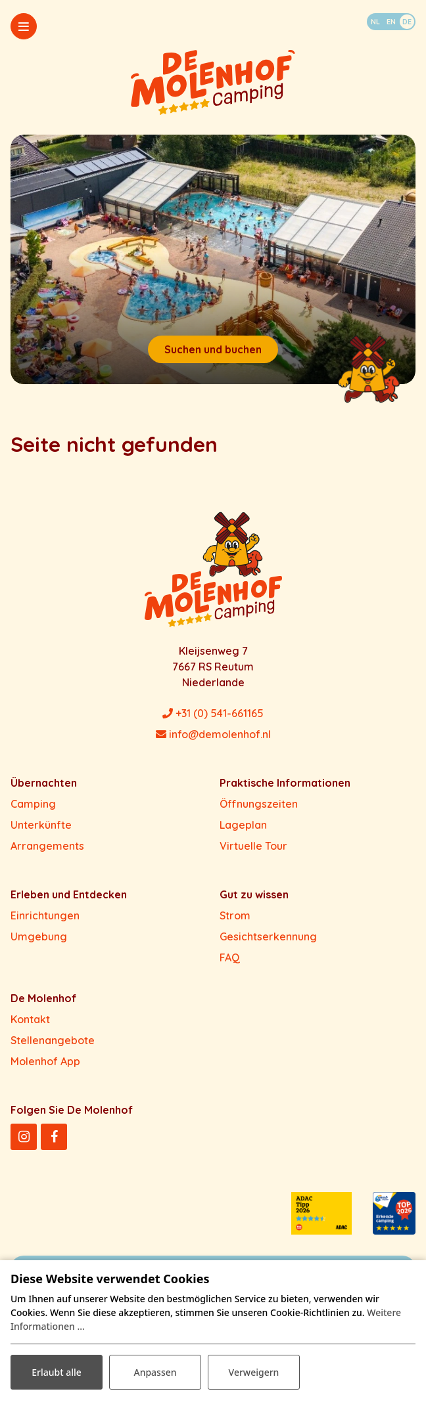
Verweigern (254, 1372)
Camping (33, 803)
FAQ (230, 957)
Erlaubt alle (57, 1372)
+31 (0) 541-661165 (213, 713)
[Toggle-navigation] (24, 26)
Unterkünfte (41, 824)
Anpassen (154, 1372)
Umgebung (39, 936)
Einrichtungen (45, 915)
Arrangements (47, 845)
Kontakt (30, 1019)
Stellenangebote (53, 1040)
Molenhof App (45, 1061)
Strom (235, 915)
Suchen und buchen (213, 349)
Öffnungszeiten (259, 803)
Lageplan (243, 824)
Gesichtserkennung (268, 936)
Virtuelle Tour (253, 845)
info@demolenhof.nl (213, 734)
